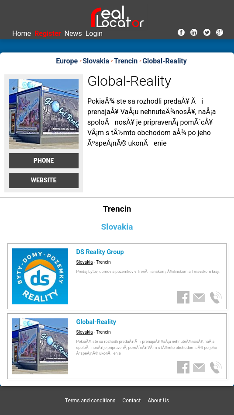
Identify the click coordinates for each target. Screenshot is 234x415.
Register (47, 33)
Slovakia (84, 262)
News (73, 33)
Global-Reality (96, 322)
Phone (44, 160)
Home (21, 33)
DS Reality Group (100, 252)
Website (44, 180)
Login (94, 33)
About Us (158, 401)
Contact (131, 401)
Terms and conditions (90, 401)
